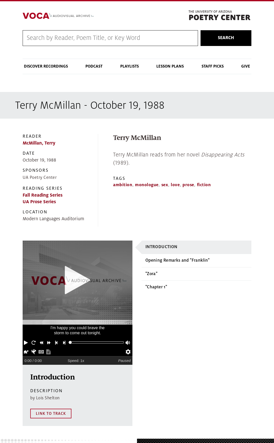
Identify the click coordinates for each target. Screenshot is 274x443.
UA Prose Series (39, 202)
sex (164, 185)
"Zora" (151, 274)
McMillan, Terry (39, 143)
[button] (26, 343)
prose (188, 185)
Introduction (161, 247)
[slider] (70, 343)
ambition (122, 185)
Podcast (93, 67)
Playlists (129, 67)
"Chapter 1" (156, 287)
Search (226, 38)
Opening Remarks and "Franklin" (177, 261)
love (175, 185)
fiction (204, 185)
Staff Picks (213, 67)
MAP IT (254, 420)
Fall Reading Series (43, 195)
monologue (147, 185)
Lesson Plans (170, 67)
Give (245, 67)
